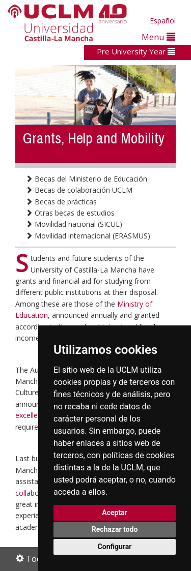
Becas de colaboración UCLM (78, 190)
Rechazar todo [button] (115, 529)
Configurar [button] (115, 547)
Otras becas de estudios (70, 213)
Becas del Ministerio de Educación (86, 179)
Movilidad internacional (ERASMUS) (87, 236)
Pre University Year (136, 51)
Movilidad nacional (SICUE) (73, 224)
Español (163, 20)
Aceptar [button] (114, 512)
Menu (158, 37)
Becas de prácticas (61, 201)
